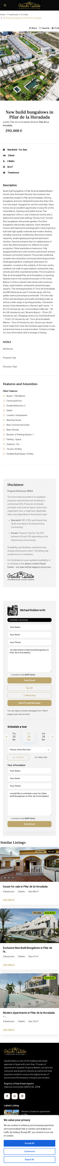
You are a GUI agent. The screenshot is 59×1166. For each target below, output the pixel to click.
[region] (29, 1140)
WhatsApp (30, 695)
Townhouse (13, 14)
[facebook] (7, 1096)
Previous (6, 737)
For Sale (24, 14)
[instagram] (22, 1096)
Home (2, 14)
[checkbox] (8, 675)
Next (52, 737)
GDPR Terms (30, 675)
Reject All (29, 1159)
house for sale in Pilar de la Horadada (25, 886)
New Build (12, 150)
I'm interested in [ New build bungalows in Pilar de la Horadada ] (29, 659)
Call (29, 688)
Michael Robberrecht (32, 610)
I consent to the (23, 675)
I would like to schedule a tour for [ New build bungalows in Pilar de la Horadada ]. (29, 803)
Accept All (29, 1143)
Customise (29, 1151)
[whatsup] (15, 1096)
